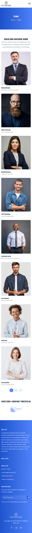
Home (13, 20)
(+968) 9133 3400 (7, 476)
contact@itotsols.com (8, 472)
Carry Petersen (5, 130)
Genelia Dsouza (6, 172)
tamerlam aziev (6, 256)
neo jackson (5, 298)
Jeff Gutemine (5, 214)
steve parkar (5, 382)
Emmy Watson (5, 88)
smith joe (4, 340)
